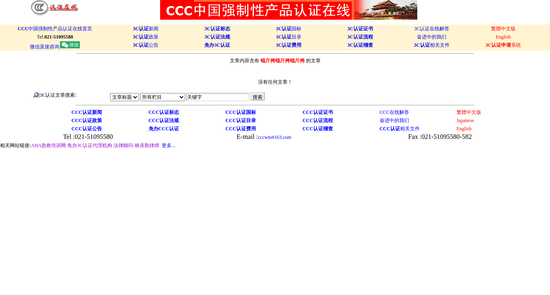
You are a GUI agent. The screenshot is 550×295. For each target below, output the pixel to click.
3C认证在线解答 (431, 29)
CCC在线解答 (394, 112)
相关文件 (432, 45)
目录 (289, 37)
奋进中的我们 (431, 37)
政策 (146, 37)
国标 (289, 29)
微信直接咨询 (55, 47)
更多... (168, 145)
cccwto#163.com (275, 137)
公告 (146, 45)
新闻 (146, 29)
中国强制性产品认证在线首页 (55, 29)
